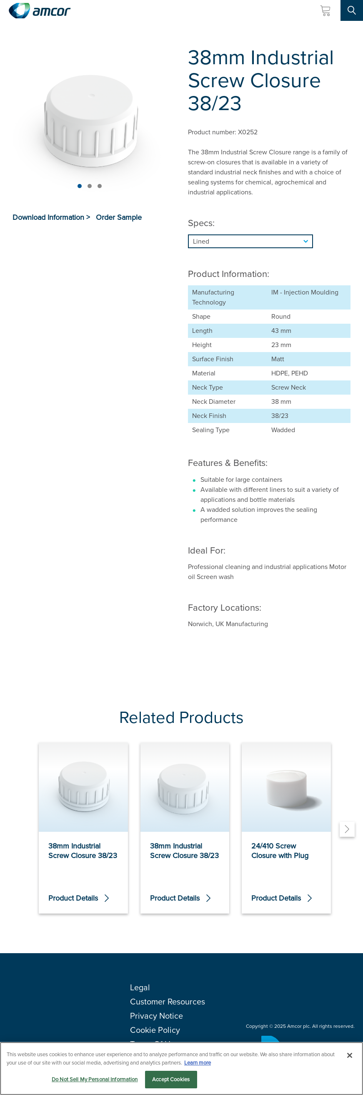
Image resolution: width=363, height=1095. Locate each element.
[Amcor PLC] (39, 10)
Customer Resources (167, 1001)
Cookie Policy (155, 1030)
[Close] (349, 1056)
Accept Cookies (171, 1080)
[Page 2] (90, 186)
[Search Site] (351, 10)
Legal (140, 987)
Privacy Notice (156, 1015)
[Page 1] (80, 186)
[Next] (347, 829)
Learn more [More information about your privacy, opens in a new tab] (197, 1063)
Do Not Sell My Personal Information (95, 1080)
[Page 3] (100, 186)
